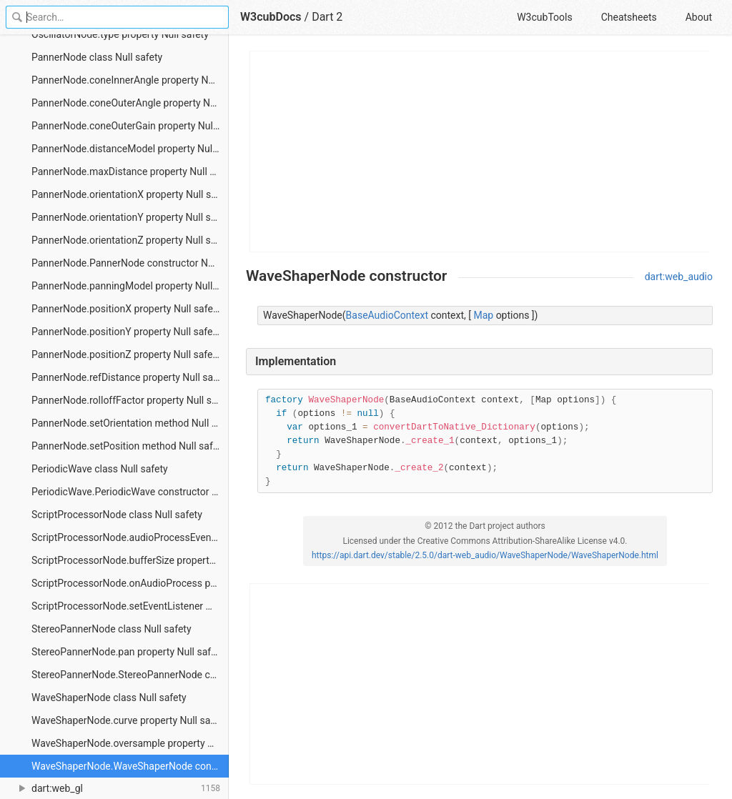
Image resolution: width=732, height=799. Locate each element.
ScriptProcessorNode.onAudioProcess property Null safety (130, 583)
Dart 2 (327, 17)
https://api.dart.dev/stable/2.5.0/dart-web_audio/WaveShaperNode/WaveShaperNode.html (485, 555)
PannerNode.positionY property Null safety (126, 331)
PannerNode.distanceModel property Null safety (130, 148)
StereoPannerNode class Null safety (111, 629)
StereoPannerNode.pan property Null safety (127, 651)
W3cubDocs (271, 17)
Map (483, 315)
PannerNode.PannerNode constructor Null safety (130, 263)
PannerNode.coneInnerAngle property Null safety (130, 80)
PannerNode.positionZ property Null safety (126, 354)
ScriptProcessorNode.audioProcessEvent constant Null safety (130, 537)
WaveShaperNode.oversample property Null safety (130, 743)
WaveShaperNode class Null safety (109, 697)
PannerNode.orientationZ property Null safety (130, 240)
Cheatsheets (629, 17)
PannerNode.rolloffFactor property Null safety (130, 400)
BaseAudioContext (387, 315)
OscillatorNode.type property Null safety (120, 34)
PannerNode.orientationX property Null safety (130, 194)
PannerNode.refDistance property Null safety (130, 377)
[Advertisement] (480, 151)
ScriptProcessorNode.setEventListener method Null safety (130, 606)
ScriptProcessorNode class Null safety (116, 514)
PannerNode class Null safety (96, 57)
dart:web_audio (679, 276)
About (699, 17)
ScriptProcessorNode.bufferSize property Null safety (130, 560)
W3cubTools (544, 17)
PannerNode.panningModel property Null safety (130, 286)
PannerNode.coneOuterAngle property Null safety (130, 103)
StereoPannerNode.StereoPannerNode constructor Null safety (130, 674)
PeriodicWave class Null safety (99, 469)
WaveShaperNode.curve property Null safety (129, 720)
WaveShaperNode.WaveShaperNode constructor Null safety (130, 766)
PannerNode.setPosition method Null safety (128, 446)
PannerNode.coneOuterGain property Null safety (130, 125)
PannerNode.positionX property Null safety (126, 308)
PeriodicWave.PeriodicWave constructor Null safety (130, 491)
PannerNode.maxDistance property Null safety (130, 171)
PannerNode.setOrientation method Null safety (130, 423)
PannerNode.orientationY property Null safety (130, 217)
